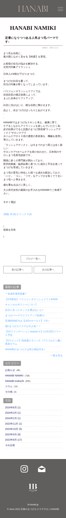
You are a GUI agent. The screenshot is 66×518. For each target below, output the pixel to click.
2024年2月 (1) (13, 418)
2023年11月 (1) (13, 423)
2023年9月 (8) (13, 434)
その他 (8, 391)
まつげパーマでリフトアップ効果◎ (25, 315)
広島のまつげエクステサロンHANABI (40, 509)
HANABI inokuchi (14, 381)
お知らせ (10, 370)
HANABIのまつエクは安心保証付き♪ (25, 349)
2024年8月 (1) (13, 407)
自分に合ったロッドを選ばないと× (24, 310)
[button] (33, 224)
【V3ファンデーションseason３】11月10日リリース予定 (33, 333)
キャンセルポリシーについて (21, 304)
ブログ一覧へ (33, 258)
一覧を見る (56, 355)
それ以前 (10, 445)
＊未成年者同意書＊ (16, 293)
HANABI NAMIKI (14, 375)
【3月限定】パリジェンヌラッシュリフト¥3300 (31, 299)
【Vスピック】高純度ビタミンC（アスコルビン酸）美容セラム (34, 342)
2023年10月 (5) (13, 429)
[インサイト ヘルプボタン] (17, 214)
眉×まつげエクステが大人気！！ (23, 326)
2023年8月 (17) (13, 439)
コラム (8, 386)
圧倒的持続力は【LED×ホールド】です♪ (27, 320)
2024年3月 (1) (13, 412)
